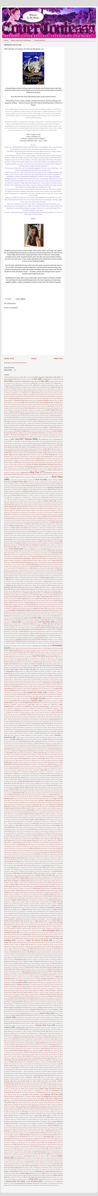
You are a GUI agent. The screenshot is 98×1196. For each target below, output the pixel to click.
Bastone (11, 462)
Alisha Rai (13, 406)
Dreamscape (7, 583)
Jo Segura (21, 751)
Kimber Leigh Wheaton (32, 806)
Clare (38, 535)
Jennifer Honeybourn (26, 735)
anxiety (59, 434)
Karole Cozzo (55, 779)
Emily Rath (38, 602)
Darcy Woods (15, 562)
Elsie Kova (31, 598)
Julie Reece (15, 764)
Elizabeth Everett (8, 592)
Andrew (6, 427)
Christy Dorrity (51, 529)
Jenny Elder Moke (24, 741)
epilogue (8, 612)
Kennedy (15, 802)
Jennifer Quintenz (47, 739)
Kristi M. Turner (36, 815)
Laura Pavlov (52, 831)
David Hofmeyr (41, 564)
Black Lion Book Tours (55, 470)
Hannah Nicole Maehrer (10, 664)
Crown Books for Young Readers (32, 551)
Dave (14, 564)
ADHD (59, 389)
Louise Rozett (28, 863)
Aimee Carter (43, 392)
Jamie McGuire (8, 718)
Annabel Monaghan (57, 431)
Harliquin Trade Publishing (10, 667)
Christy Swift (31, 531)
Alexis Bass (54, 400)
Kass (41, 781)
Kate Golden (55, 783)
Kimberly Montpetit (56, 808)
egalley (37, 587)
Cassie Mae (25, 508)
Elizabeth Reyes (26, 594)
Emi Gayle (14, 600)
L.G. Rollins (51, 821)
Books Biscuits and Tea (27, 483)
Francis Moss (32, 631)
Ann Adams (50, 429)
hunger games (57, 690)
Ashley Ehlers (17, 443)
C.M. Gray (58, 497)
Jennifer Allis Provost (21, 731)
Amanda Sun (43, 413)
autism (45, 451)
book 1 (47, 477)
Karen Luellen (9, 779)
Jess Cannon (9, 743)
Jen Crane (56, 725)
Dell (31, 572)
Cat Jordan (40, 508)
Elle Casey (45, 594)
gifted (24, 643)
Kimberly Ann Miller (55, 806)
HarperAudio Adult (58, 669)
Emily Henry (57, 600)
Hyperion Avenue (17, 692)
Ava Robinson (14, 452)
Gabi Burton (12, 637)
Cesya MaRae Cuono (15, 514)
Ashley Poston (46, 443)
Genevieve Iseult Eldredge (13, 641)
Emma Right (51, 606)
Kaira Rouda (52, 773)
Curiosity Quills (24, 552)
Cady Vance (46, 499)
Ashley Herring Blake (28, 443)
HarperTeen (21, 671)
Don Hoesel (30, 579)
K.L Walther (31, 771)
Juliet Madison (41, 764)
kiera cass (44, 804)
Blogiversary (49, 472)
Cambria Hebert (48, 501)
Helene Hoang (22, 681)
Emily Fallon (49, 600)
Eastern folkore (57, 585)
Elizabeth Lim (48, 593)
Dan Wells (19, 556)
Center (6, 514)
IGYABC (28, 694)
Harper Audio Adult (48, 667)
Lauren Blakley (47, 835)
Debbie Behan (50, 568)
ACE (12, 389)
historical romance (30, 682)
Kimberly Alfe (44, 806)
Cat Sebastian (48, 508)
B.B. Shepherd (21, 456)
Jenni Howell (46, 729)
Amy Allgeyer (22, 419)
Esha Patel (11, 615)
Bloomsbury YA (46, 474)
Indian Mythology (29, 696)
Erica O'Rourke (17, 614)
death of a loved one (40, 568)
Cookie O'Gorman (50, 545)
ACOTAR (18, 389)
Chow (19, 522)
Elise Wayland (16, 591)
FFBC (45, 624)
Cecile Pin (40, 512)
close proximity (46, 539)
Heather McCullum (37, 677)
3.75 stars (53, 379)
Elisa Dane (60, 589)
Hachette (12, 660)
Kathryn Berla (24, 789)
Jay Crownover (45, 723)
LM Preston (47, 859)
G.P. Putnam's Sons (52, 635)
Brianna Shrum (52, 489)
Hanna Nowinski (52, 660)
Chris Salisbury (36, 522)
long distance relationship (39, 861)
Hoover (39, 688)
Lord (61, 861)
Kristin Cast (45, 815)
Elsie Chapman (22, 598)
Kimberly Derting (8, 808)
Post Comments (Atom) (19, 362)
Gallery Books (39, 637)
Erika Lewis (26, 614)
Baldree (21, 458)
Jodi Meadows (10, 752)
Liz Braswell (30, 858)
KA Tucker (21, 773)
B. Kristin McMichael (49, 454)
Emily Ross (46, 602)
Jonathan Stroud (57, 754)
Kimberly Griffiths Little (22, 808)
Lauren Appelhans (16, 835)
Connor (50, 543)
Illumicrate (34, 694)
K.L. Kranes (47, 771)
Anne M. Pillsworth (48, 433)
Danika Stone (27, 560)
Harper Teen (29, 669)
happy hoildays (57, 663)
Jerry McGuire (50, 741)
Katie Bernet (32, 791)
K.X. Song (13, 773)
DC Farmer (8, 568)
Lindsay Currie (42, 850)
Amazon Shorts (35, 415)
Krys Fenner (7, 819)
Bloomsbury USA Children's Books (31, 474)
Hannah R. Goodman (36, 664)
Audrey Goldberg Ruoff (55, 447)
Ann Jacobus (9, 431)
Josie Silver (50, 758)
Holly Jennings (41, 686)
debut (7, 570)
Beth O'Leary (12, 468)
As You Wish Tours (46, 441)
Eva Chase (27, 615)
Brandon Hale (32, 487)
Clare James (44, 535)
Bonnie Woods (25, 477)
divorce (61, 577)
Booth (52, 483)
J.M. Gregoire (34, 710)
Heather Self (58, 677)
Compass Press (19, 543)
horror (50, 688)
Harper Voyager (40, 669)
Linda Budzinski (26, 850)
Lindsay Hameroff (52, 850)
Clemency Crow (16, 539)
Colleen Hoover (43, 541)
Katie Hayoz (48, 791)
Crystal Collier (59, 551)
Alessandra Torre (19, 396)
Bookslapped (38, 483)
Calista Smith (23, 501)
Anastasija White (14, 425)
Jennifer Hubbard (37, 735)
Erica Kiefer (9, 614)
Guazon (28, 656)
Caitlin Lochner (13, 501)
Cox (37, 549)
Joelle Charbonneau (38, 752)
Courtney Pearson (53, 546)
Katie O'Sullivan (37, 792)
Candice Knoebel (37, 504)
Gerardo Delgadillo (10, 643)
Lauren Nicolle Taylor (15, 838)
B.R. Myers (55, 456)
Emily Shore (54, 602)
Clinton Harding (25, 539)
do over (13, 579)
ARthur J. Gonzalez (14, 441)
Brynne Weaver (16, 495)
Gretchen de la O (23, 654)
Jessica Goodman (27, 743)
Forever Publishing (35, 629)
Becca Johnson (54, 462)
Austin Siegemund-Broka (27, 451)
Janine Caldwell (53, 719)
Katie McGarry (17, 793)
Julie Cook (40, 762)
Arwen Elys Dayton (26, 441)
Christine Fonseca (14, 526)
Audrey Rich (37, 449)
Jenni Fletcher (37, 729)
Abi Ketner (18, 387)
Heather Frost (13, 675)
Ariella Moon (57, 439)
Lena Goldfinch (25, 846)
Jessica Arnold (17, 743)
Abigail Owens (45, 387)
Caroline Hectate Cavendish (51, 506)
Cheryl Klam (60, 518)
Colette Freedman (32, 541)
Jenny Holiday (35, 741)
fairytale (25, 620)
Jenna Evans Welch (18, 729)
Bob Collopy (55, 474)
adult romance (28, 391)
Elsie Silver (39, 598)
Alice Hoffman (12, 404)
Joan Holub (29, 751)
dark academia (25, 562)
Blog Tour (34, 472)
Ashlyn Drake (18, 445)
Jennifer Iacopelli (48, 735)
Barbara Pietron (30, 460)
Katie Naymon (28, 792)
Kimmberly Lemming (20, 810)
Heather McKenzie (48, 677)
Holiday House (32, 684)
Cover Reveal (14, 549)
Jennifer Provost (37, 739)
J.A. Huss (33, 706)
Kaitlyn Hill (60, 773)
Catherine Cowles (8, 510)
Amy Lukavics (55, 421)
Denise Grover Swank (52, 572)
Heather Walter (17, 679)
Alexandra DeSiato (26, 398)
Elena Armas (42, 589)
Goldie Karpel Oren (48, 648)
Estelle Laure (19, 615)
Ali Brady (21, 402)
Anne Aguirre (9, 433)
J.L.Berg (8, 710)
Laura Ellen (49, 829)
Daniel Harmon (57, 556)
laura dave (32, 829)
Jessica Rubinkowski (20, 745)
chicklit (38, 520)
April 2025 (29, 436)
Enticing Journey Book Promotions (45, 610)
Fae (5, 620)
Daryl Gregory (7, 564)
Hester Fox (42, 681)
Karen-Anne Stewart (37, 779)
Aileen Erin (35, 393)
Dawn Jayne (17, 566)
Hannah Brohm (18, 662)
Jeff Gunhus (21, 725)
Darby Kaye (7, 562)
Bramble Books (41, 485)
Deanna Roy (25, 568)
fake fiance (52, 620)
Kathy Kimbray (54, 789)
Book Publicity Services (33, 481)
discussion (30, 577)
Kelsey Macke (15, 800)
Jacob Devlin (7, 714)
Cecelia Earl (23, 512)
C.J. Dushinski (24, 497)
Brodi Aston (26, 493)
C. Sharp (35, 495)
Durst (42, 583)
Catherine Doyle (20, 510)
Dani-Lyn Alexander (37, 556)
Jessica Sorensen (52, 745)
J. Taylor (52, 704)
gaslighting (19, 639)
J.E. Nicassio (16, 708)
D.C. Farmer (12, 554)
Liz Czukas (37, 858)
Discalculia (23, 577)
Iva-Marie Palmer (44, 702)
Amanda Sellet (24, 413)
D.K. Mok (28, 554)
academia (6, 389)
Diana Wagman (40, 575)
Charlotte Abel (10, 518)
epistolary (14, 612)
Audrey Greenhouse (9, 449)
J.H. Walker (31, 708)
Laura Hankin (57, 829)
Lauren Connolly (58, 835)
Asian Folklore (37, 445)
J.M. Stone (42, 710)
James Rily (40, 716)
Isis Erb (22, 702)
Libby (36, 848)
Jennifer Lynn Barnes (40, 737)
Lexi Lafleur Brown (53, 846)
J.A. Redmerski (42, 706)
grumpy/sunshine (20, 656)
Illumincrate (42, 694)
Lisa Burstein (7, 854)
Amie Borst (58, 417)
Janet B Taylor (43, 719)
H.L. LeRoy (55, 658)
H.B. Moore (32, 658)
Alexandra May (57, 398)
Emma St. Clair (10, 608)
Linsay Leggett (12, 852)
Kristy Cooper (39, 817)
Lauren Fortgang (22, 836)
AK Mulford (13, 394)
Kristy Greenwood (49, 817)
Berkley (36, 464)
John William (7, 754)
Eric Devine (36, 612)
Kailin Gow (44, 773)
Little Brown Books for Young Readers (14, 858)
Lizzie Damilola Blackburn (12, 859)
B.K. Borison (45, 456)
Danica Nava (48, 556)
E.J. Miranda (42, 585)
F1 (52, 618)
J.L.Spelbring (15, 710)
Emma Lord (32, 606)
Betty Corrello (29, 470)
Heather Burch (41, 673)
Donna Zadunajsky (58, 579)
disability (16, 577)
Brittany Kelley (57, 491)
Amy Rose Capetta (17, 423)
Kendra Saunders (56, 800)
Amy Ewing (19, 421)
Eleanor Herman (25, 589)
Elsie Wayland (48, 598)
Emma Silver (59, 606)
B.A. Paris (13, 456)
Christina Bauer (55, 522)
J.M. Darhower (25, 710)
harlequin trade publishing (53, 665)
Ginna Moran (22, 645)
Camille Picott (26, 503)
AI (19, 392)
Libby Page (52, 848)
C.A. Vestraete (49, 495)
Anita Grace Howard (41, 429)
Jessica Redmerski (8, 745)
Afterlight (15, 392)
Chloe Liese (7, 522)
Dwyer (55, 583)
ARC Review (25, 439)
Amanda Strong (34, 413)
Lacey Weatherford (56, 823)
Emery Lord (7, 600)
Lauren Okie (26, 838)
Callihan (39, 501)
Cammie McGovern (37, 503)
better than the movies (18, 470)
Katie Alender (23, 791)
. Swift (5, 377)
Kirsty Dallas (60, 810)
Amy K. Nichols (38, 421)
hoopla (33, 688)
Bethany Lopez (57, 468)
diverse (55, 577)
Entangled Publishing (15, 610)
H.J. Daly (48, 658)
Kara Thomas (34, 775)
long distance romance (52, 861)
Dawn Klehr (25, 566)
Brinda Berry (49, 491)
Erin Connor (55, 614)
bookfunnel (11, 483)
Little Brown (58, 856)
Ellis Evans (6, 598)
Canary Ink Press (56, 503)
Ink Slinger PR (35, 698)
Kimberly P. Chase (8, 810)
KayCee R (45, 794)
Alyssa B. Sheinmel (46, 408)
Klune (21, 812)
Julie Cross (48, 762)
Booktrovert (46, 483)
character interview (57, 516)
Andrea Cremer (24, 425)
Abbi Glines (51, 385)
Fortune (8, 631)
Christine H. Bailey (40, 525)
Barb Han (10, 460)
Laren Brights (38, 827)
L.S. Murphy (33, 823)
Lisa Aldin (35, 852)
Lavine (40, 840)
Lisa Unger (20, 856)
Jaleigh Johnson (13, 716)
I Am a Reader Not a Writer (32, 692)
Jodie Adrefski (20, 752)
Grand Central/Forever (32, 652)
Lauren (8, 835)
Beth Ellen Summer (44, 466)
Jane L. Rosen (7, 719)
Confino (34, 543)
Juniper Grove (34, 766)
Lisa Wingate (36, 856)
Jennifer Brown (46, 731)
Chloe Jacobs (57, 520)
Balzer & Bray (51, 458)
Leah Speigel (35, 842)
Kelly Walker (40, 798)
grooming (47, 654)
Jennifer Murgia (15, 739)
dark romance (57, 562)
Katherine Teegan (14, 789)
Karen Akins (43, 775)
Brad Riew (17, 485)
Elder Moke (7, 589)
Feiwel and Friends (28, 624)
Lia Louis (17, 848)
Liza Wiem (52, 858)
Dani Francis (27, 556)
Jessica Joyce (38, 743)
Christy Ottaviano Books (11, 531)
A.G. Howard (31, 383)
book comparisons (29, 479)
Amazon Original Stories (24, 415)
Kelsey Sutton (24, 800)
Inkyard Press (49, 698)
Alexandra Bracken (14, 398)
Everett (11, 618)
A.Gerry (39, 383)
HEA (14, 673)
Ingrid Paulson (7, 698)
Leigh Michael (40, 844)
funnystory (55, 633)
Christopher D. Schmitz (37, 527)
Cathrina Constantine (50, 510)
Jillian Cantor (58, 747)
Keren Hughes (30, 802)
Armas (5, 441)
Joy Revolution (59, 758)
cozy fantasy (43, 549)
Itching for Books (32, 702)
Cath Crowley (57, 508)
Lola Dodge (16, 861)
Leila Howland (49, 844)
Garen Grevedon (59, 637)
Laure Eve (60, 833)
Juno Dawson (44, 766)
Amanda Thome (53, 413)
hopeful (45, 688)
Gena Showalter (59, 639)
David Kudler (50, 564)
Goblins (30, 648)
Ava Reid (6, 452)
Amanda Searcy (14, 413)
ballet (45, 458)
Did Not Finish (8, 577)
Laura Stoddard (37, 833)
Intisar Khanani (46, 700)
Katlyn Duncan (13, 794)
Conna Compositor (42, 543)
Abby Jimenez (10, 387)
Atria (58, 445)
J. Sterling (44, 704)
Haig (29, 660)
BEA (16, 462)
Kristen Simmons (18, 815)
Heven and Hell (51, 681)
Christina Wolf (50, 523)
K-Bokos (59, 768)
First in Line (31, 625)
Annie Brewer (20, 435)
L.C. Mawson (35, 821)
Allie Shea (12, 408)
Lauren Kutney (43, 836)
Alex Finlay (35, 396)
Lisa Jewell (35, 854)
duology (37, 583)
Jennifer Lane (19, 737)
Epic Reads (60, 610)
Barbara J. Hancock (20, 460)
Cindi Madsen (48, 531)
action (24, 389)
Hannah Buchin (28, 662)
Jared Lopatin (59, 721)
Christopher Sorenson (40, 529)
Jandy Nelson (33, 718)
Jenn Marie (58, 727)
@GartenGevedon (13, 377)
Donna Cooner (38, 579)
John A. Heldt (50, 752)
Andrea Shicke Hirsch (46, 425)
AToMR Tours (51, 445)
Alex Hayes (42, 396)
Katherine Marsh (41, 787)
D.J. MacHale (20, 554)
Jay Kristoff (54, 723)
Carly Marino (31, 506)
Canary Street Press (9, 505)
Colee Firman (13, 541)
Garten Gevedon (10, 639)
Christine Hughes (52, 525)
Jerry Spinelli (59, 741)
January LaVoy (32, 721)
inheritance (25, 698)
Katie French (40, 791)
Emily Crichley (40, 600)
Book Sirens (44, 481)
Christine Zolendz (15, 527)
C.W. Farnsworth (29, 499)
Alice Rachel (21, 404)
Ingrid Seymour (17, 698)
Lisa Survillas (12, 856)
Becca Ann (45, 462)
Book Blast (57, 477)
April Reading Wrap (54, 436)
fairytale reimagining (34, 620)
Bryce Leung (7, 495)
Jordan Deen (21, 756)
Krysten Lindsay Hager (36, 819)
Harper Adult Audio (37, 667)
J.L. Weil (60, 708)
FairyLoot (18, 620)
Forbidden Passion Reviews (27, 627)
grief (42, 654)
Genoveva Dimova (28, 641)
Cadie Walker (38, 499)
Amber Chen (53, 415)
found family (23, 631)
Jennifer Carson (56, 731)
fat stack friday (44, 622)
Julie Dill (56, 762)
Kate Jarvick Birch (15, 785)
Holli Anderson (7, 686)
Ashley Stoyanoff (57, 443)
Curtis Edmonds (34, 552)
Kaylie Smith (53, 794)
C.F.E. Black (7, 497)
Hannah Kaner (48, 662)
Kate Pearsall (51, 785)
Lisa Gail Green (26, 854)
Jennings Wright (59, 739)
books (17, 483)
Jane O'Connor (17, 719)
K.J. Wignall (23, 771)
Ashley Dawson (8, 443)
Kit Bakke (8, 812)
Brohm (47, 493)
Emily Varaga (14, 604)
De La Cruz (16, 568)
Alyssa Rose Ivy (57, 408)
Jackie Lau (34, 712)
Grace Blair (45, 650)
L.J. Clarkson (59, 821)
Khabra (11, 804)
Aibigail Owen (26, 392)
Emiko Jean (23, 600)
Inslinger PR (58, 698)
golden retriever (37, 648)
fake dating (44, 620)
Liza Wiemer (60, 858)
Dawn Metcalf (33, 566)
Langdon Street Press (20, 827)
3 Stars (34, 379)
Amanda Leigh (43, 412)
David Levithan (59, 564)
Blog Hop (24, 472)
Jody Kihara (28, 752)
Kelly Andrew (46, 796)
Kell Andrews (29, 796)
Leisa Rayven (7, 846)
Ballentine (38, 458)
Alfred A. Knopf (13, 402)
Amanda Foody (13, 412)
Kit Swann (15, 812)
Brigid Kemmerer (28, 491)
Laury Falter (18, 840)
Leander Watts (44, 842)
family (59, 620)
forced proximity (40, 628)
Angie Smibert (22, 429)
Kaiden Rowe (36, 773)
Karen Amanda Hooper (54, 775)
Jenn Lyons (50, 727)
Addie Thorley (32, 389)
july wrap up (21, 766)
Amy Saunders (36, 423)
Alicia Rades (46, 404)
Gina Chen (47, 643)
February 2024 (17, 624)
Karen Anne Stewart (9, 777)
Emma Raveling (42, 606)
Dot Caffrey (39, 581)
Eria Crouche (28, 612)
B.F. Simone (37, 456)
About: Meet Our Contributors (21, 40)
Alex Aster (27, 396)
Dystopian (8, 585)
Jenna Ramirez (28, 729)
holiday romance (51, 684)
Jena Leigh (43, 727)
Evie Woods (18, 618)
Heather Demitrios (52, 673)
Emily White (22, 604)
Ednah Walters (18, 587)
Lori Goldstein (9, 863)
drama (53, 581)
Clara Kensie (31, 535)
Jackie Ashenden (25, 712)
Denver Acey (27, 573)
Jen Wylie (28, 727)
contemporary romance (37, 545)
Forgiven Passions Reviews (48, 629)
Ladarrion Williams (8, 825)
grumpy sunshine (56, 654)
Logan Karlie (7, 861)
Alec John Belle (9, 396)
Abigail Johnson (27, 387)
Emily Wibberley (31, 604)
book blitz (12, 479)
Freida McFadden (58, 631)
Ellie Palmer (50, 596)
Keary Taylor (21, 796)
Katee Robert (9, 787)
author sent (38, 450)
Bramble (33, 485)
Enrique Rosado (51, 608)
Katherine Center (29, 787)
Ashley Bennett (57, 441)
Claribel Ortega (53, 535)
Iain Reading (13, 694)
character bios (46, 516)
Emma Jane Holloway (12, 606)
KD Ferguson (12, 796)
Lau (5, 829)
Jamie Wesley (24, 718)
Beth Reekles (21, 468)
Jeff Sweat (37, 725)
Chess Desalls (15, 520)
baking (7, 458)
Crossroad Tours (17, 551)
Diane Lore (49, 575)
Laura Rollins (11, 833)
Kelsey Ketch (57, 798)
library (59, 848)
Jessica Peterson (57, 743)
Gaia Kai (32, 637)
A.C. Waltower (7, 383)
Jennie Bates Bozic (56, 729)
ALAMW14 (32, 394)
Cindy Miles (7, 533)
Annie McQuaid (44, 434)
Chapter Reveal (36, 516)
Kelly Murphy (24, 798)
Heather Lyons (53, 675)
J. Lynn (28, 704)
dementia (36, 572)
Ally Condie (20, 408)
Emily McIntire (30, 602)
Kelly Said (32, 798)
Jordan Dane (13, 756)
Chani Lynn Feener (52, 514)
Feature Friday (59, 622)
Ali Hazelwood (45, 402)
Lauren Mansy (53, 836)
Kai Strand (28, 773)
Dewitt (5, 575)
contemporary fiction (23, 545)
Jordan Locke (30, 756)
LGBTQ (11, 848)
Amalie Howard (50, 410)
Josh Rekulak (32, 758)
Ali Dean (36, 402)
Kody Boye (50, 812)
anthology (52, 434)
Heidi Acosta (27, 679)
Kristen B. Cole (13, 814)
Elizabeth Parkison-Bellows (13, 594)
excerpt (34, 618)
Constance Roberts (10, 545)
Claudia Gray (37, 537)
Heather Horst (34, 675)
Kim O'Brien (21, 806)
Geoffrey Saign (48, 641)
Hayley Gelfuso (57, 671)
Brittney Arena (18, 493)
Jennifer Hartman (14, 735)
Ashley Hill (37, 443)
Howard (19, 690)
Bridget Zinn (18, 491)
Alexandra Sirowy (31, 400)
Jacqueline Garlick (25, 714)
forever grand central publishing (18, 629)
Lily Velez (18, 850)
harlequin (17, 665)
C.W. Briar (20, 499)
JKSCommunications (53, 749)
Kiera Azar (36, 804)
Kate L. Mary (24, 785)
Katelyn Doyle (18, 787)
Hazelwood (7, 673)
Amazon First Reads (11, 415)
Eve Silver (54, 616)
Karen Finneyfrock (40, 777)
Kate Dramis (26, 783)
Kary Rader (14, 781)
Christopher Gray (50, 527)
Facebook (58, 618)
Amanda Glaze (33, 412)
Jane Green (58, 718)
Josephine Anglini (13, 758)
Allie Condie (55, 406)
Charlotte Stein (41, 518)
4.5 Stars (23, 381)
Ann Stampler (38, 431)
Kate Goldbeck (45, 783)
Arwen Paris (36, 441)
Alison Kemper (31, 406)
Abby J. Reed (59, 385)
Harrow (42, 671)
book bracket (19, 479)
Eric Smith (51, 612)
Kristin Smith (14, 817)
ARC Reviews (42, 439)
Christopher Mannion (15, 529)
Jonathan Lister (47, 754)
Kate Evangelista (35, 783)
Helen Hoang (54, 679)
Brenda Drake (7, 489)
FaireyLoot (11, 620)
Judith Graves (9, 760)
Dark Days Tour (35, 562)
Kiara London (27, 804)
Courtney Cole (42, 546)
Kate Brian (17, 783)
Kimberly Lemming (35, 808)
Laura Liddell (35, 831)
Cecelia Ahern (15, 512)
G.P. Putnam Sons (13, 635)
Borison (59, 484)
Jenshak (43, 741)
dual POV (30, 583)
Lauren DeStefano (10, 836)
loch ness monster (56, 859)
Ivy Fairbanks (53, 702)
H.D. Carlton (40, 658)
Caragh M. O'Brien (56, 504)
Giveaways (57, 645)
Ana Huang (53, 423)
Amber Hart (30, 417)
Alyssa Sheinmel (8, 410)
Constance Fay (58, 543)
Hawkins (49, 671)
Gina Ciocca (55, 643)
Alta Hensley (28, 408)
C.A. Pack (41, 495)
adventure (50, 391)
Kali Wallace (9, 775)
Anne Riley (58, 433)
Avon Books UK (54, 452)
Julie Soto (23, 764)
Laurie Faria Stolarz (55, 838)
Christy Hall (60, 529)
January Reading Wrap (43, 721)
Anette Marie (29, 427)
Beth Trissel (39, 468)
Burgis (24, 495)
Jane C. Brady (49, 718)
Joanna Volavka (50, 750)
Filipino (19, 625)
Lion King (20, 852)
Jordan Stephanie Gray (41, 756)
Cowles (32, 549)
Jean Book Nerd (12, 725)
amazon (61, 413)
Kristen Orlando (8, 815)
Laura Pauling (43, 831)
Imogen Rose (19, 696)
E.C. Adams (25, 585)
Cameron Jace (8, 503)
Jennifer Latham (29, 737)
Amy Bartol (38, 419)
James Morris (23, 716)
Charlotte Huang (32, 518)
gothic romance (36, 650)
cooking (59, 545)
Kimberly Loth (45, 808)
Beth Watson (48, 468)
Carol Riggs (39, 506)
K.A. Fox (26, 770)
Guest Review (49, 656)
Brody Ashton (40, 493)
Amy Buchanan (54, 419)
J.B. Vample (60, 706)
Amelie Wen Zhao (49, 417)
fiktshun (13, 626)
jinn (45, 749)
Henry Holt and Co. (33, 681)
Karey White (47, 779)
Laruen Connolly (57, 827)
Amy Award (30, 419)
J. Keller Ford (20, 704)
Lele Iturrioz (16, 846)
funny (49, 633)
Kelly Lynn (15, 798)
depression (35, 573)
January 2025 (14, 721)
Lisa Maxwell (53, 854)
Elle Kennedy (53, 595)
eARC (49, 585)
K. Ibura (12, 770)
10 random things (37, 377)
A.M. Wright (25, 385)
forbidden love (14, 627)
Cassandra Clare (15, 508)
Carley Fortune (21, 506)
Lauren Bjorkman (37, 835)
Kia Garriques (18, 804)
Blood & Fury (58, 472)
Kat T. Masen (55, 781)
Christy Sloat (22, 531)
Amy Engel (12, 421)
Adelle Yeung (41, 389)
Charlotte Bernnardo (21, 518)
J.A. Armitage (17, 706)
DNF (7, 579)
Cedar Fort (57, 512)
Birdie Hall (36, 470)
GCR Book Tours (39, 639)
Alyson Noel (37, 408)
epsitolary (21, 612)
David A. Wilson (21, 564)
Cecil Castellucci (32, 512)
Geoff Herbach (38, 641)
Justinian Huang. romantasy (26, 768)
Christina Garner (19, 523)
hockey (6, 684)
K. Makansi (19, 770)
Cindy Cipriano (57, 531)
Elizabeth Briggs (57, 591)
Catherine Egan (30, 510)
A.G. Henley (23, 383)
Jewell (38, 747)
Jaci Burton (16, 712)
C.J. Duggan (15, 497)
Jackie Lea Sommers (44, 712)
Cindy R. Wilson (17, 533)
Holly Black (16, 686)
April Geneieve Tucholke (40, 436)
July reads (12, 766)
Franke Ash (40, 631)
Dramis (59, 581)
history (39, 682)
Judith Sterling (18, 760)
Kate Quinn (60, 785)
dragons (46, 581)
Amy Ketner (47, 421)
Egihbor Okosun (46, 587)
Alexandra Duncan (37, 398)
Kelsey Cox (48, 798)
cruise (43, 551)
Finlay (24, 625)
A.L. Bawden (46, 383)
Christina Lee (41, 523)
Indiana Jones (38, 696)
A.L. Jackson (55, 383)
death (31, 568)
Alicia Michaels (37, 404)
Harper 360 (27, 667)
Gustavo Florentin (8, 658)
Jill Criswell (50, 747)
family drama (7, 622)
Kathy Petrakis (14, 791)
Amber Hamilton (22, 417)
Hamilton (43, 660)
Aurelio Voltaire (47, 449)
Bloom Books (8, 474)
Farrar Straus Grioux (31, 622)
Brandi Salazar (23, 487)
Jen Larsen (13, 727)
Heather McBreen (14, 677)
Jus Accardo (54, 766)
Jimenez (40, 749)
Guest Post (36, 656)
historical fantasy (10, 682)
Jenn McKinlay (7, 729)
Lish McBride (44, 856)
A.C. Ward (15, 383)
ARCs (50, 439)
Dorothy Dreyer (29, 581)
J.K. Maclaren (39, 708)
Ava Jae (51, 450)
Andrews (22, 427)
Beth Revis (30, 468)
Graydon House (45, 652)
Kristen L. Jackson (56, 814)
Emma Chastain (59, 604)
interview (34, 700)
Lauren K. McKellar (33, 836)
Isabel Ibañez (15, 702)
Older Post (58, 358)
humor (50, 690)
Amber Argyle (44, 415)
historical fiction (20, 682)
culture (17, 552)
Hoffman (25, 684)
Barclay (38, 460)
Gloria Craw (23, 648)
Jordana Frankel (53, 756)
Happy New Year (8, 665)
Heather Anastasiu (31, 673)
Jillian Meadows (8, 749)
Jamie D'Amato (57, 716)
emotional (28, 608)
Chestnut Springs (25, 520)
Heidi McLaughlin (36, 679)
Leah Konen (16, 842)
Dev (50, 573)
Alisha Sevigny (22, 406)
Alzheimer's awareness (28, 410)
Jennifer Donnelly (50, 733)
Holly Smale (26, 688)
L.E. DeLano (43, 821)
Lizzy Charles (31, 859)
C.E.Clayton (58, 495)
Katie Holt (55, 791)
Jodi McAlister (59, 750)
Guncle (59, 656)
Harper (20, 667)
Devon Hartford (57, 573)
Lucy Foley (60, 863)
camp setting (47, 503)
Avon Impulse (19, 454)
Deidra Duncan (23, 570)
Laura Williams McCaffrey (49, 833)
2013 (10, 379)
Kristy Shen (58, 817)
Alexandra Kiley (48, 398)
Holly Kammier (50, 686)
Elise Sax (8, 591)
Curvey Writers (44, 552)
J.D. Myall (8, 708)
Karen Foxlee (50, 777)
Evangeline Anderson (37, 615)
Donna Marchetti (48, 579)
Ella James (36, 595)
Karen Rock (27, 779)
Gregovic (14, 654)
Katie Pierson (46, 792)
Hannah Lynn (57, 662)
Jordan (5, 756)
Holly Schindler (17, 688)
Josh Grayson (23, 758)
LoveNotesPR (37, 863)
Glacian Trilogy (14, 648)
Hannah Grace (38, 662)
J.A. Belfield (25, 706)
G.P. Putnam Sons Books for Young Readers (32, 635)
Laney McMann (8, 827)
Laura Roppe (19, 833)
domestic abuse (21, 579)
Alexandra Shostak (19, 400)
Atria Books (7, 447)
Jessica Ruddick (31, 745)
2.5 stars (54, 377)
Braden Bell (25, 485)
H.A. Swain (24, 658)
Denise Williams (18, 573)
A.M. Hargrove (16, 385)
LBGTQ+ (60, 840)
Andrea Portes (34, 425)
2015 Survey (22, 379)
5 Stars (41, 381)
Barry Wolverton (55, 460)
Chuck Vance (40, 531)
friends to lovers (34, 633)
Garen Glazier (49, 637)
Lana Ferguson (56, 825)
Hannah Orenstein (24, 663)
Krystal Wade (24, 819)
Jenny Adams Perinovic (11, 741)
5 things (51, 381)
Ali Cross (29, 402)
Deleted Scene (24, 572)
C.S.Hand (13, 499)
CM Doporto (55, 539)
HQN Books (26, 690)
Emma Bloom (41, 604)
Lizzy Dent (39, 859)
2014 (15, 379)
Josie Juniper (41, 758)
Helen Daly (46, 679)
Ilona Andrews (50, 694)
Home (6, 40)
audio (16, 447)
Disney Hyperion (45, 577)
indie (45, 696)
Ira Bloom (55, 700)
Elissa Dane (25, 591)
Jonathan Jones (25, 754)
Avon (28, 452)
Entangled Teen (29, 610)
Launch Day (11, 829)
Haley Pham (35, 660)
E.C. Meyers (33, 585)
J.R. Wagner (57, 710)
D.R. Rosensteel (46, 554)
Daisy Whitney (55, 554)
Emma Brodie (49, 604)
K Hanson (45, 768)
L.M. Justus (17, 823)
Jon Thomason (16, 754)
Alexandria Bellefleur (43, 400)
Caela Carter (54, 499)
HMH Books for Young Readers (52, 683)
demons (43, 572)
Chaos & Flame (14, 516)
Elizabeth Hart (17, 592)
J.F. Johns (23, 708)
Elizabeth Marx (59, 593)
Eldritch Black (16, 589)
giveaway (35, 645)
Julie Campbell (24, 762)
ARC (12, 439)
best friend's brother (19, 466)
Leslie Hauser (34, 846)
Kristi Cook (27, 815)
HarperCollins (10, 671)
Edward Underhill (28, 587)
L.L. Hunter (8, 823)
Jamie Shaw (16, 718)
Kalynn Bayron (17, 775)
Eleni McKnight (51, 589)
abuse (59, 387)
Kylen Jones (12, 821)
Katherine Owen (52, 787)
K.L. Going (39, 771)
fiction (52, 624)
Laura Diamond (40, 829)
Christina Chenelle (8, 523)
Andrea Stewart (57, 425)
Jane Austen (42, 718)
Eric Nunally (44, 612)
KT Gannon (48, 819)
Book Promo (18, 482)
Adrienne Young (18, 391)
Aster (44, 445)
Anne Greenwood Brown (35, 433)
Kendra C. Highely (44, 800)
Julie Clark (32, 762)
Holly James (33, 686)
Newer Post (9, 358)
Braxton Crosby (41, 487)
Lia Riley (30, 848)
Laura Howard (8, 831)
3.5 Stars (45, 379)
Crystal (49, 551)
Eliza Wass (40, 591)
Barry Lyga (46, 460)
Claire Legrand (22, 535)
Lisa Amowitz (43, 852)
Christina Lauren (30, 524)
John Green (58, 752)
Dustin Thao (48, 583)
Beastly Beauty (24, 462)
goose (23, 650)
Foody (55, 625)
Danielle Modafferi (42, 558)
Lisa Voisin (28, 856)
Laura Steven (28, 833)
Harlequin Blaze (26, 665)
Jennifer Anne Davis (34, 731)
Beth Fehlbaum (54, 466)
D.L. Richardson (36, 554)
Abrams (53, 387)
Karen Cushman (30, 777)
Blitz (18, 472)
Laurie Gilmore (8, 840)
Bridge (11, 491)
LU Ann (44, 863)
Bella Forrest (22, 464)
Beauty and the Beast (35, 462)
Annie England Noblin (32, 434)
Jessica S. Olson (41, 745)
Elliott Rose (58, 596)
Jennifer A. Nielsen (8, 731)
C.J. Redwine (33, 497)
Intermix (6, 700)
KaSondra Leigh (33, 781)
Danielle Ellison (19, 558)
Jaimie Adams (53, 714)
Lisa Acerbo (28, 852)
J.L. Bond (54, 708)
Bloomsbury (17, 474)
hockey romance (14, 684)
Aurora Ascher (57, 449)
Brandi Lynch (14, 487)
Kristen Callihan (23, 814)
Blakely (13, 472)
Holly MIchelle (8, 688)
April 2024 (22, 436)
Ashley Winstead (8, 445)
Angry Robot (31, 429)
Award (27, 454)
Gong (56, 648)
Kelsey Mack (7, 800)
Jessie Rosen (13, 747)
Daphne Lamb (46, 560)
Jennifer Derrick (39, 733)
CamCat (59, 501)
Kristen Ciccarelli (34, 814)
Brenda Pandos (17, 489)
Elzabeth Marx (57, 598)
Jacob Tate (15, 714)
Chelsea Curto (51, 518)
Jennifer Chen (7, 733)
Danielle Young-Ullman (15, 560)
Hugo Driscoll (43, 690)
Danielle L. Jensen (31, 558)
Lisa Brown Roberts (55, 852)
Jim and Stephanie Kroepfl (29, 749)
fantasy (15, 622)
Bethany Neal (7, 470)
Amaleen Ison (39, 410)
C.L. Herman (42, 497)
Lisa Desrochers (16, 854)
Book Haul (39, 479)
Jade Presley (36, 714)
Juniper (27, 766)
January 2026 (23, 721)
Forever (49, 628)
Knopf (26, 812)
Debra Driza (59, 568)
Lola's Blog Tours (26, 861)
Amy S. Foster (27, 423)
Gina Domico (13, 645)
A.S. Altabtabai (42, 385)
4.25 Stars (15, 381)
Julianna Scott (34, 760)
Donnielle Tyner (10, 581)
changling (43, 514)
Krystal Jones (15, 819)
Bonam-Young (15, 477)
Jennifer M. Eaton (52, 737)
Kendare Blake (33, 800)
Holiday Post (41, 684)
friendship (43, 633)
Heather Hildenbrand (24, 675)
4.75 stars (31, 381)
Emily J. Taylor (8, 602)
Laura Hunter (17, 831)
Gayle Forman (28, 639)
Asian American (27, 445)
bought (5, 485)
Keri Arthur (38, 802)
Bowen (11, 485)
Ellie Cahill (32, 596)
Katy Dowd (21, 794)
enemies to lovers (38, 608)
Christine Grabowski (29, 525)
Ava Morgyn (58, 450)
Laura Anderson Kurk (21, 829)
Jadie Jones (45, 714)
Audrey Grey (19, 449)
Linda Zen (34, 850)
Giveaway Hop (45, 645)
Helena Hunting (13, 681)
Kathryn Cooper (34, 789)
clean (43, 537)
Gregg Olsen (54, 652)
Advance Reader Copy (40, 391)
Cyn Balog (53, 553)
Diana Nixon (32, 575)
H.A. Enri (17, 658)
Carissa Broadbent (9, 506)
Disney (36, 577)
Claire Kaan (13, 535)
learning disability (54, 842)
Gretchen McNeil (34, 654)
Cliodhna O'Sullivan (36, 539)
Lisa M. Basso (43, 854)
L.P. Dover (25, 823)
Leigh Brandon (31, 844)
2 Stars (46, 377)
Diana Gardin (23, 575)
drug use (24, 583)
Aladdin (26, 394)
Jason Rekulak (26, 723)
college (61, 541)
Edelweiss (7, 587)
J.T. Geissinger (7, 712)
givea (29, 645)
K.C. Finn (56, 770)
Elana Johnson (56, 587)
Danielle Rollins (53, 558)
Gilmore (40, 643)
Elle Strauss (14, 596)
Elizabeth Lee (39, 592)
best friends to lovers (31, 466)
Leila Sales (58, 844)
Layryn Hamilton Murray (50, 840)
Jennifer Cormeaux (28, 733)
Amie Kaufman (7, 419)
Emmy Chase (20, 608)
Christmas (26, 527)
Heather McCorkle (25, 677)
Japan (52, 721)
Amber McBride (39, 417)
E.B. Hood (17, 585)
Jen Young (35, 727)
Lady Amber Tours (21, 825)
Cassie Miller (33, 508)
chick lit (33, 520)
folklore (49, 626)
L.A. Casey (27, 821)
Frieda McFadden (23, 633)
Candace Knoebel (27, 504)
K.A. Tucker (40, 770)
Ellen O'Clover (24, 596)
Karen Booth (20, 777)
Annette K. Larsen (9, 435)
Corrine (18, 546)
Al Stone (20, 394)
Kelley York (38, 796)
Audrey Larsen (28, 449)
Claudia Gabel (28, 537)
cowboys (26, 549)
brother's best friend (56, 493)
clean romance (50, 537)
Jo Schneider (12, 750)
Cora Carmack (8, 547)
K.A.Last (50, 770)
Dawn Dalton (9, 566)
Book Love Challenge (52, 479)
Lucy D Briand (51, 863)
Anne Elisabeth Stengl (21, 433)
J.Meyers (49, 710)
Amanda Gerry (23, 412)
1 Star (21, 377)
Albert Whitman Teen (42, 394)
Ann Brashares (59, 429)
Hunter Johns (7, 692)
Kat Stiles (47, 781)
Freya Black (9, 633)
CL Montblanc (54, 533)
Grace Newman (54, 650)
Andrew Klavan (14, 427)
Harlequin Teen (37, 665)
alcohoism (51, 394)
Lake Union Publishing (34, 825)
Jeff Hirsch (30, 725)
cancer (19, 504)
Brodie (33, 493)
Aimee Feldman (53, 392)
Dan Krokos (12, 556)
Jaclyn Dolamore (56, 712)
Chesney (8, 520)
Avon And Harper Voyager (40, 452)
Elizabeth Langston (28, 593)
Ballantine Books (30, 458)
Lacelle (47, 823)
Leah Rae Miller (26, 842)
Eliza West (48, 591)
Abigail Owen (36, 387)
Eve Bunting (47, 615)
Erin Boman (34, 614)
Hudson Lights (34, 690)
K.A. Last (32, 770)
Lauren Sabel (44, 838)
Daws (61, 566)
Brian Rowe (42, 489)
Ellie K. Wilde (40, 596)
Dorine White (19, 581)
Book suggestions (53, 481)
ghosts (19, 643)
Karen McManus (18, 779)
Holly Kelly (58, 686)
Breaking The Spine (54, 487)
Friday (15, 633)
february (9, 624)
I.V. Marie (49, 692)
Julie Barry (55, 760)
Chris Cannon (26, 522)
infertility (50, 696)
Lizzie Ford (23, 859)
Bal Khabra (14, 458)
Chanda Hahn (25, 514)
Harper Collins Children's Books (14, 669)
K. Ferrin (6, 770)
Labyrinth (41, 823)
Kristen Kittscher (46, 814)
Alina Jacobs (54, 404)
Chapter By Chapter (25, 516)
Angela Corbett (38, 427)
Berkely (29, 464)
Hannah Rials (48, 663)
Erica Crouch (59, 612)
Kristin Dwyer (54, 815)
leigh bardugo (21, 844)
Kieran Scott (52, 804)
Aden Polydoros (51, 389)
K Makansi (52, 768)
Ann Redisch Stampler (20, 431)
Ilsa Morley (11, 696)
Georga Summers (58, 641)
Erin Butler (47, 614)
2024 (29, 379)
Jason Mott (17, 723)
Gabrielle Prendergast (22, 637)
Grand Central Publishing (16, 652)
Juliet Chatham (32, 764)
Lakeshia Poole (46, 825)
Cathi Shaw (39, 510)
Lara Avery (30, 827)
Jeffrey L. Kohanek (46, 725)
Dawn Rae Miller (54, 566)
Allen (48, 406)
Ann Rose (30, 431)
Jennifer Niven (27, 739)
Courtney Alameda (32, 546)
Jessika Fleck (22, 747)
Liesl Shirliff (11, 850)
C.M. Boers (51, 497)
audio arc (24, 447)
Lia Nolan (23, 848)
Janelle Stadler (34, 719)
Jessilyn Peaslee (31, 747)
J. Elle (12, 704)
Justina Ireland (13, 768)
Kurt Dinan (55, 819)
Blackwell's (6, 472)
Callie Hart (31, 501)
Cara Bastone (46, 504)
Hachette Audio (20, 660)
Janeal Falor (26, 719)
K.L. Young (55, 771)
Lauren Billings (26, 835)
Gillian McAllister (32, 643)
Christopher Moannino (28, 529)
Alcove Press (59, 394)
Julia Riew (26, 760)
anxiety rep (7, 436)
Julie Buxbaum (15, 762)
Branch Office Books (52, 485)
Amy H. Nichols (27, 421)
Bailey (61, 456)
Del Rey (32, 570)
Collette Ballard (9, 543)
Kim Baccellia (13, 806)
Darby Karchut (56, 560)
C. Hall (29, 495)
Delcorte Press (15, 572)
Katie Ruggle (55, 792)
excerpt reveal (45, 618)
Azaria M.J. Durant (36, 454)
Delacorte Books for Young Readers (45, 570)
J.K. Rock (47, 708)
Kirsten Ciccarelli (42, 810)
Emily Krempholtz (19, 602)
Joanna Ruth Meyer (39, 750)
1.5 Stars (28, 377)
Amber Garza (12, 417)
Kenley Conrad (7, 802)
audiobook (33, 447)
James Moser (32, 716)
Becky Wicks (13, 464)
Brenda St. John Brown (30, 489)
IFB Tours (21, 694)
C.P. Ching (6, 499)
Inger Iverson (58, 696)
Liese (5, 850)
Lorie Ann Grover (19, 863)
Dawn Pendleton (44, 566)
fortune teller (15, 631)
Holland (59, 684)
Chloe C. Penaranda (47, 520)
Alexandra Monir (8, 400)
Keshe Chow (54, 802)
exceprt (26, 618)
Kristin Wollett (22, 817)
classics (21, 537)
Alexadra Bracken (51, 396)
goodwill (17, 650)
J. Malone (37, 704)
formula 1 (60, 629)
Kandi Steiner (26, 775)
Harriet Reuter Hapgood (32, 671)
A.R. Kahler (33, 385)
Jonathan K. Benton (36, 754)
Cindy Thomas (26, 533)
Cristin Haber (58, 549)
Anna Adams (47, 431)
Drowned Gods (16, 583)
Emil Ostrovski (31, 600)
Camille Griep (18, 503)
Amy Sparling (45, 423)
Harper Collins (59, 667)
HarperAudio (49, 669)
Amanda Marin (52, 412)
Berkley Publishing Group (49, 464)
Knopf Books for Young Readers (38, 812)
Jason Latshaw (9, 723)
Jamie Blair (48, 716)
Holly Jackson (24, 686)
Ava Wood (22, 452)
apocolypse (14, 436)
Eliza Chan (33, 591)
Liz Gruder (44, 858)
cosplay (24, 546)
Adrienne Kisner (8, 391)
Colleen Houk (53, 541)
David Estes (31, 564)
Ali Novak (56, 402)
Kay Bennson (37, 794)
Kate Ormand (42, 785)
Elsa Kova (13, 598)
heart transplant (21, 673)
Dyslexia (61, 583)
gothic (28, 650)
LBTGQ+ (9, 842)
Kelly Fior (55, 796)
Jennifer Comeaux (17, 733)
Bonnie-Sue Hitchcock (37, 477)
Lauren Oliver (35, 838)
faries (22, 622)
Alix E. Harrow (41, 406)
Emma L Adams (24, 606)
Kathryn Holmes (44, 789)
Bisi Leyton (44, 470)
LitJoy (51, 856)
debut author (14, 570)
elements (35, 589)
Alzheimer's (17, 410)
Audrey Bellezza (43, 447)
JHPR (43, 747)
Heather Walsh (8, 679)
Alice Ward (29, 404)
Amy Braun (46, 419)
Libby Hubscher (44, 848)
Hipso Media (60, 681)
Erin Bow (41, 614)
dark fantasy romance (46, 562)
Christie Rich (45, 522)
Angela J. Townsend (49, 427)
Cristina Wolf (7, 551)
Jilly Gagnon (18, 749)
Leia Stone (12, 844)
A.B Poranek (58, 381)
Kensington (22, 802)
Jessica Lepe (47, 743)
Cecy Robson (49, 512)
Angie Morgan (13, 429)
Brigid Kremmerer (39, 491)
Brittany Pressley (8, 493)
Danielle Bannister (8, 558)
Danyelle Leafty (37, 560)
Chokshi (14, 522)
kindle (28, 810)
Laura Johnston (26, 831)
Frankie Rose (48, 631)
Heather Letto (43, 675)
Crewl (51, 549)
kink (35, 810)
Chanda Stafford (35, 514)
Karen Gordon (59, 777)
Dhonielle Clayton (13, 575)
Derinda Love (43, 573)
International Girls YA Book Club (19, 700)
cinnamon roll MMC (36, 533)
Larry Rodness (47, 827)
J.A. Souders (52, 706)
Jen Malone (21, 727)
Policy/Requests (39, 40)
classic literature (13, 537)
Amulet (15, 419)
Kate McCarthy (33, 785)
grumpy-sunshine (9, 656)
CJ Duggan (46, 533)
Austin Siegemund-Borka (11, 451)
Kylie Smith (20, 821)
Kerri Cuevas (46, 802)
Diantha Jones (57, 575)
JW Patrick (38, 768)
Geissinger (50, 639)
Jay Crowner (35, 723)
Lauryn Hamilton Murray (29, 840)
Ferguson (38, 624)
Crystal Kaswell (10, 552)
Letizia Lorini (43, 846)
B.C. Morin (29, 456)
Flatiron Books (41, 626)
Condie (28, 543)
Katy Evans (29, 794)
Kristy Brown (31, 817)
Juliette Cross (51, 764)
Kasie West (22, 781)
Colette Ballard (22, 541)
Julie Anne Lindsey (45, 760)
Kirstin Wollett (51, 810)
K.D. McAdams (14, 771)
